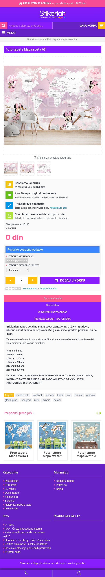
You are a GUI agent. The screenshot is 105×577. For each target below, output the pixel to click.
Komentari (52, 305)
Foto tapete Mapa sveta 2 (52, 454)
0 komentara (29, 288)
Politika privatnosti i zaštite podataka (25, 544)
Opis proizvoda (53, 298)
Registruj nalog (64, 480)
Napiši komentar (48, 288)
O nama (8, 524)
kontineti (38, 395)
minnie (46, 400)
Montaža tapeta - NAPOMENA (53, 318)
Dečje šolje (10, 508)
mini (36, 400)
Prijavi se (60, 484)
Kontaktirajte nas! (58, 208)
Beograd (26, 400)
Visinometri (10, 496)
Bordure (8, 500)
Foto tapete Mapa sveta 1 (18, 454)
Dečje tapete (11, 492)
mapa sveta (22, 395)
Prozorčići (9, 484)
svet (69, 395)
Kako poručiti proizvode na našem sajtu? (23, 534)
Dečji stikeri (10, 480)
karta (60, 395)
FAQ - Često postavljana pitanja (22, 528)
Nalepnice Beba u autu (17, 504)
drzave (79, 395)
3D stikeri (9, 488)
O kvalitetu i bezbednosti (52, 312)
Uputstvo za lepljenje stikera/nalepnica (26, 540)
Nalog (58, 488)
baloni (57, 400)
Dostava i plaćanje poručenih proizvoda (27, 548)
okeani (50, 395)
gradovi (90, 395)
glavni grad (11, 400)
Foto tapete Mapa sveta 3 (86, 454)
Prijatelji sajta (11, 551)
